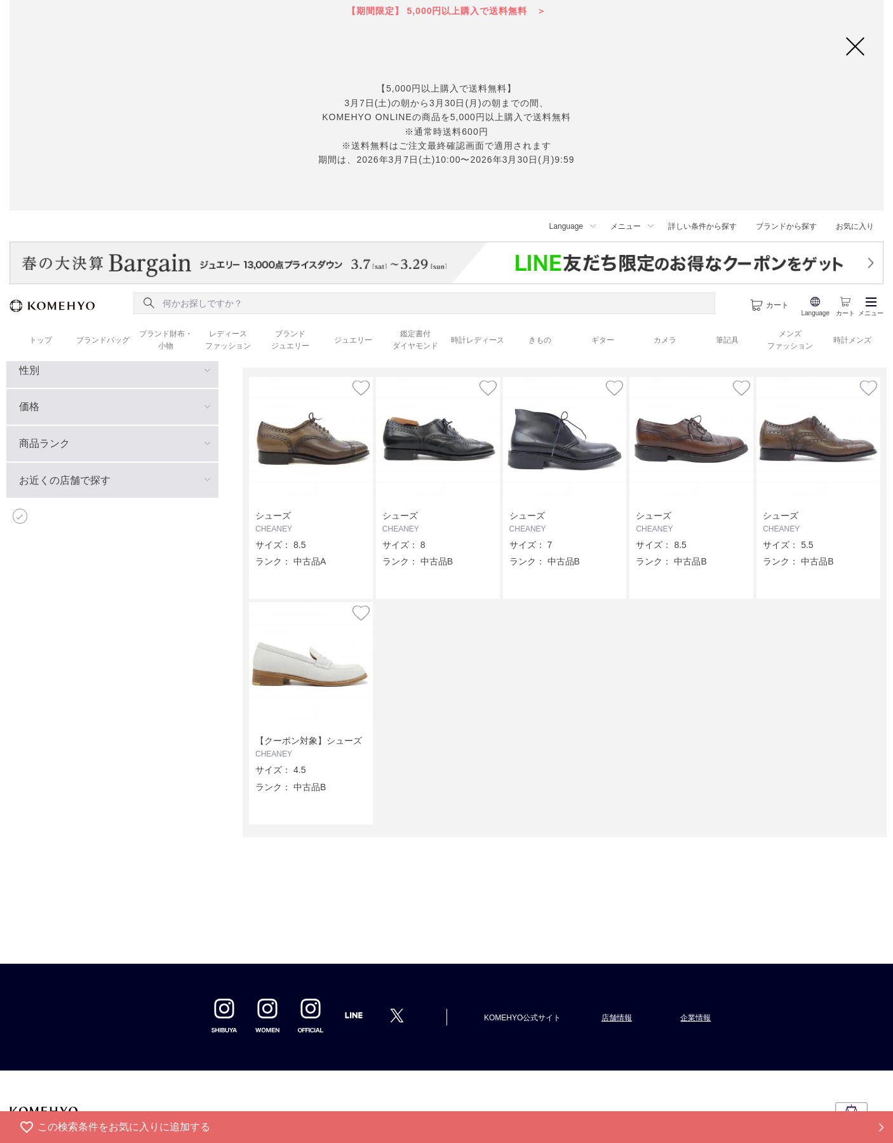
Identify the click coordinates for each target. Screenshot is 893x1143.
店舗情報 (616, 1017)
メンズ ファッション (790, 339)
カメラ (665, 340)
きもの (539, 340)
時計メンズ (852, 340)
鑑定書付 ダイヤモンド (415, 339)
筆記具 (727, 340)
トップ (40, 340)
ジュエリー (353, 340)
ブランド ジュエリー (290, 339)
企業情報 (695, 1017)
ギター (602, 340)
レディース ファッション (228, 339)
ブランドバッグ (103, 340)
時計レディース (477, 340)
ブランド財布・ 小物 (165, 339)
